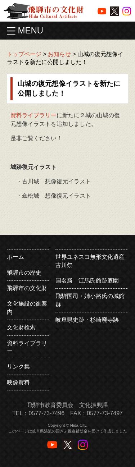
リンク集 (18, 366)
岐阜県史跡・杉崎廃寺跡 (87, 320)
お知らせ (59, 54)
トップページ (24, 54)
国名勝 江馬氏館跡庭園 (87, 281)
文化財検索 (21, 327)
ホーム (15, 257)
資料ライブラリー (33, 115)
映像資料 (18, 382)
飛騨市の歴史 (24, 273)
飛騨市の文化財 (27, 288)
